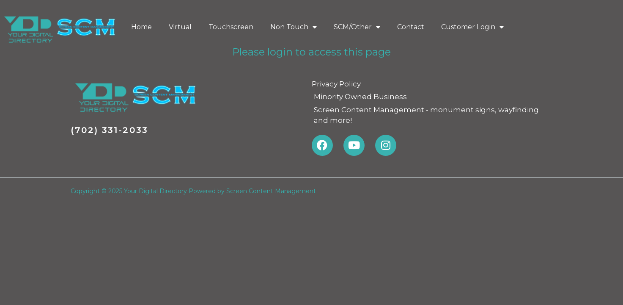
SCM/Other (357, 27)
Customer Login (472, 27)
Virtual (180, 27)
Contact (410, 27)
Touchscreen (231, 27)
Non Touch (293, 27)
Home (141, 27)
